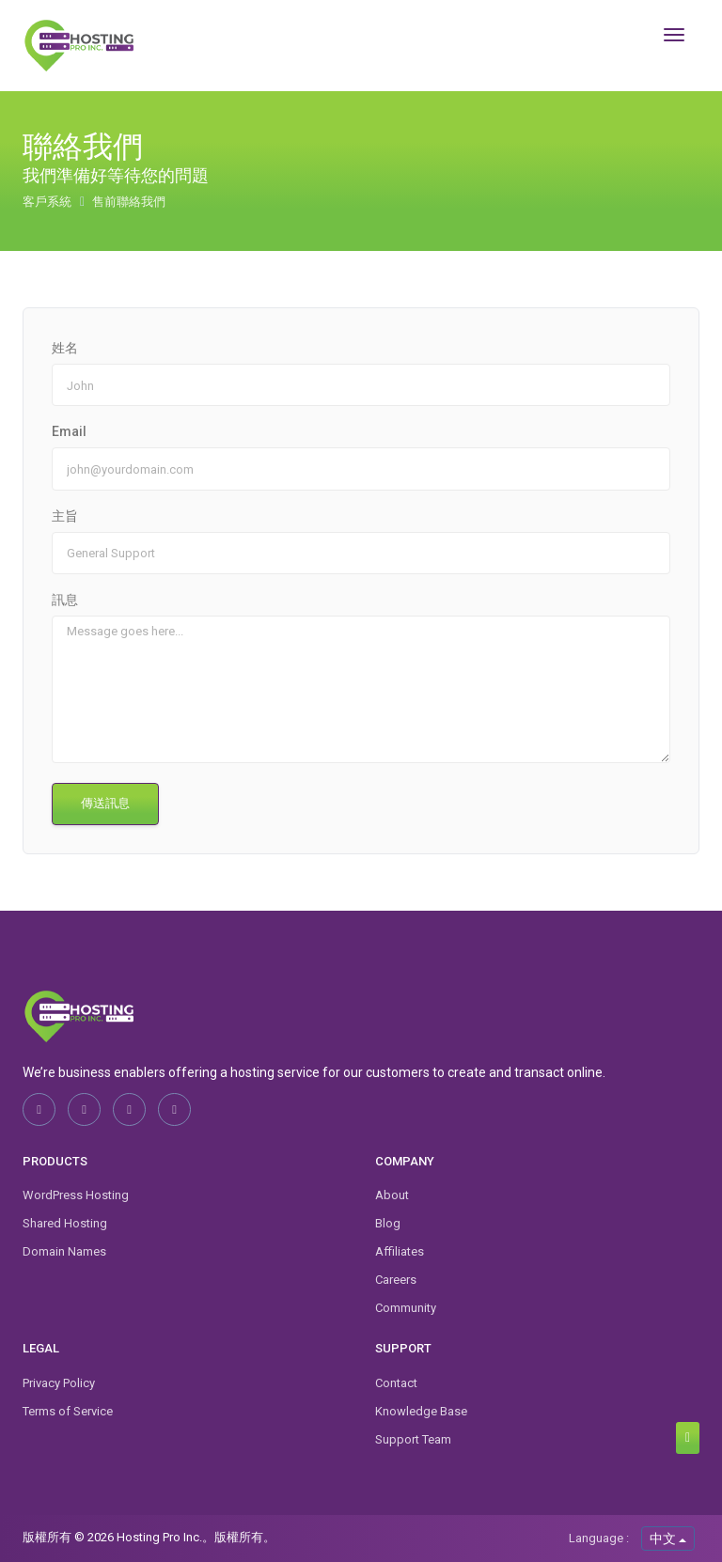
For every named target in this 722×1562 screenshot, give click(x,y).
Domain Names (64, 1251)
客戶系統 (48, 202)
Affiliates (399, 1251)
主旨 (65, 515)
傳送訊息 (105, 803)
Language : (599, 1538)
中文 (668, 1538)
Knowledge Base (421, 1411)
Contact (396, 1383)
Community (405, 1308)
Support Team (413, 1439)
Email (69, 431)
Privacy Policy (59, 1383)
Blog (387, 1223)
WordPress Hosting (76, 1195)
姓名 (65, 347)
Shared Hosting (65, 1223)
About (392, 1195)
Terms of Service (68, 1411)
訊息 (65, 599)
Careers (395, 1280)
